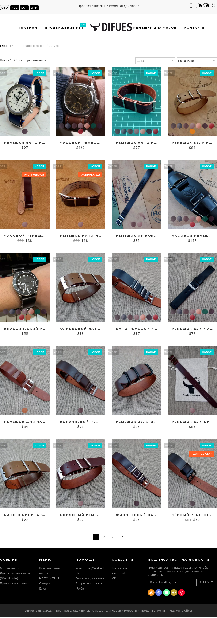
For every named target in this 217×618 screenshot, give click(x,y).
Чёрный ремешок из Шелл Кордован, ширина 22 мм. (192, 516)
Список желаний (206, 6)
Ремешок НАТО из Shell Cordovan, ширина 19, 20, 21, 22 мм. (136, 143)
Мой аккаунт (213, 5)
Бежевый (192, 132)
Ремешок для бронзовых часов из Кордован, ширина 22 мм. (192, 423)
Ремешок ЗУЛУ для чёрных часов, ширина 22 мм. (136, 423)
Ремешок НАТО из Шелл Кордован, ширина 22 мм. (80, 236)
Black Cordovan (61, 126)
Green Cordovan (93, 126)
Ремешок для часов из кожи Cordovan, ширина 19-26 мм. (24, 423)
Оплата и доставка (90, 579)
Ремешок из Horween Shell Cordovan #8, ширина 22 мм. (136, 236)
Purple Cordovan (24, 132)
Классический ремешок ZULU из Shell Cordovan (24, 330)
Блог (42, 589)
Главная (28, 28)
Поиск (191, 5)
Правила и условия (15, 584)
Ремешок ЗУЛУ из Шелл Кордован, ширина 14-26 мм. (192, 143)
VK (114, 579)
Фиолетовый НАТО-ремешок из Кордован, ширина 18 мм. (136, 516)
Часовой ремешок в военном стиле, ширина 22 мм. (24, 236)
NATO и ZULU (50, 579)
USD (4, 7)
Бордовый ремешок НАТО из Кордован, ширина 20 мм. (80, 516)
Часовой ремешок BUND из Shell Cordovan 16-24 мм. (192, 236)
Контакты (195, 28)
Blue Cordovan (68, 126)
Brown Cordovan (74, 126)
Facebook (119, 574)
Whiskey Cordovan (28, 318)
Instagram (119, 569)
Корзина (199, 6)
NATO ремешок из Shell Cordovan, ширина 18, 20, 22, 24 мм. (136, 330)
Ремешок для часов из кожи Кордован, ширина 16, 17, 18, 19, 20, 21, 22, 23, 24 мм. (192, 330)
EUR (24, 7)
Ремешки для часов (155, 28)
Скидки (44, 584)
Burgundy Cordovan (80, 126)
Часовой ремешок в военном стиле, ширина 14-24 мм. (80, 143)
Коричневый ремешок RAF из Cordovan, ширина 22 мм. (80, 423)
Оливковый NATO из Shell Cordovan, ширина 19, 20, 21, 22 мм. (80, 330)
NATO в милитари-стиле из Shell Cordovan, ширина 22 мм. (24, 516)
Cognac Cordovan (87, 126)
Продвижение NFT (64, 28)
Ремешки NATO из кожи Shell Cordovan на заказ (24, 143)
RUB (14, 7)
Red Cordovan (80, 132)
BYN (34, 7)
